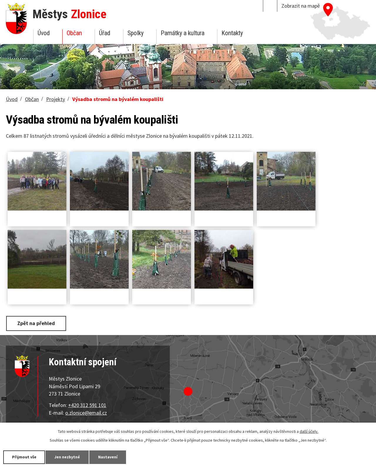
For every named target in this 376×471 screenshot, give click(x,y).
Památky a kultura (182, 33)
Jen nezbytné (67, 457)
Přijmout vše (24, 457)
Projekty (55, 99)
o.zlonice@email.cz (86, 412)
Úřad (104, 33)
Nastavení (108, 457)
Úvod (44, 33)
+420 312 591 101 (87, 405)
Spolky (135, 33)
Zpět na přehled (36, 323)
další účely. (309, 431)
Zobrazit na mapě (300, 5)
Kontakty (232, 33)
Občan (74, 33)
